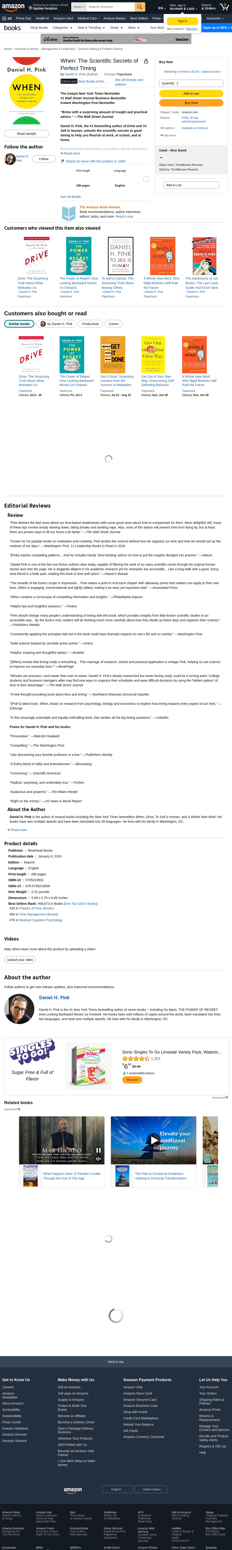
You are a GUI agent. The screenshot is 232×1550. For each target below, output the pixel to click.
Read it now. (125, 216)
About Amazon (12, 1403)
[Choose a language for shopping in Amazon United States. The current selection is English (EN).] (157, 7)
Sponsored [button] (12, 1109)
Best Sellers (139, 18)
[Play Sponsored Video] (153, 1140)
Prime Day (23, 18)
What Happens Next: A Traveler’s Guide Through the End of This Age (71, 1176)
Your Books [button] (160, 27)
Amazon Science (14, 1441)
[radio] (19, 324)
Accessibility (11, 1409)
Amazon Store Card (137, 1393)
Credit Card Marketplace (141, 1418)
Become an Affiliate (72, 1416)
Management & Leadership (58, 49)
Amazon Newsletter (10, 1395)
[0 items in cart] (224, 7)
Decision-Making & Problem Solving (100, 49)
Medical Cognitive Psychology (40, 920)
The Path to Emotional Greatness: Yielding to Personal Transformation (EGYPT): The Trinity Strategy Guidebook (165, 1176)
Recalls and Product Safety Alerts (213, 1438)
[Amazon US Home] (73, 1491)
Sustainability (12, 1416)
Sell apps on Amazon (73, 1393)
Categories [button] (63, 27)
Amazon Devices (14, 1434)
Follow (43, 159)
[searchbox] (111, 7)
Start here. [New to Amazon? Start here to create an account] (192, 28)
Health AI (42, 18)
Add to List (173, 185)
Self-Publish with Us (72, 1445)
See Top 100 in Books (81, 904)
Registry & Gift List (212, 1446)
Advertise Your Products (75, 1438)
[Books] (12, 27)
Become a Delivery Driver (76, 1422)
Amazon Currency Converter (143, 1437)
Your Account (208, 1387)
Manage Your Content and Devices (214, 1428)
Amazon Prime (210, 1409)
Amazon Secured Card (139, 1400)
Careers (8, 1387)
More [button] (134, 27)
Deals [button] (117, 27)
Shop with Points (135, 1412)
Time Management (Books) (38, 914)
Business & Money (26, 49)
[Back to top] (116, 1366)
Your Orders (208, 1393)
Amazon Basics (114, 18)
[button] (48, 7)
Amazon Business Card (140, 1406)
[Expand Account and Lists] (196, 9)
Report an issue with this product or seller (93, 161)
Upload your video (20, 960)
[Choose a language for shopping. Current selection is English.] (114, 1489)
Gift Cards (130, 1431)
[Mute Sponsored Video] (99, 1159)
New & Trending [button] (92, 27)
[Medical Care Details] (99, 18)
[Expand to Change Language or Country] (165, 8)
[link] (37, 283)
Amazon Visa (132, 1387)
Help (202, 1452)
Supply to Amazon (71, 1400)
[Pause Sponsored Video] (99, 1150)
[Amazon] (13, 7)
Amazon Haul (63, 18)
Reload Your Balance (138, 1424)
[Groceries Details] (223, 18)
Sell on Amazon (69, 1387)
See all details (71, 197)
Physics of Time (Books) (36, 908)
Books (8, 49)
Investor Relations (15, 1428)
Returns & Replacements (209, 1418)
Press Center (11, 1422)
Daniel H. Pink (75, 74)
